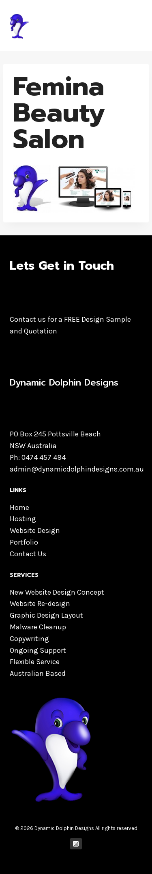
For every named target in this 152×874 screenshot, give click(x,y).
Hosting (23, 518)
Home (19, 507)
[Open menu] (134, 25)
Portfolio (24, 542)
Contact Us (28, 553)
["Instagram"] (76, 844)
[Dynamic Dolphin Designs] (68, 25)
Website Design (35, 530)
